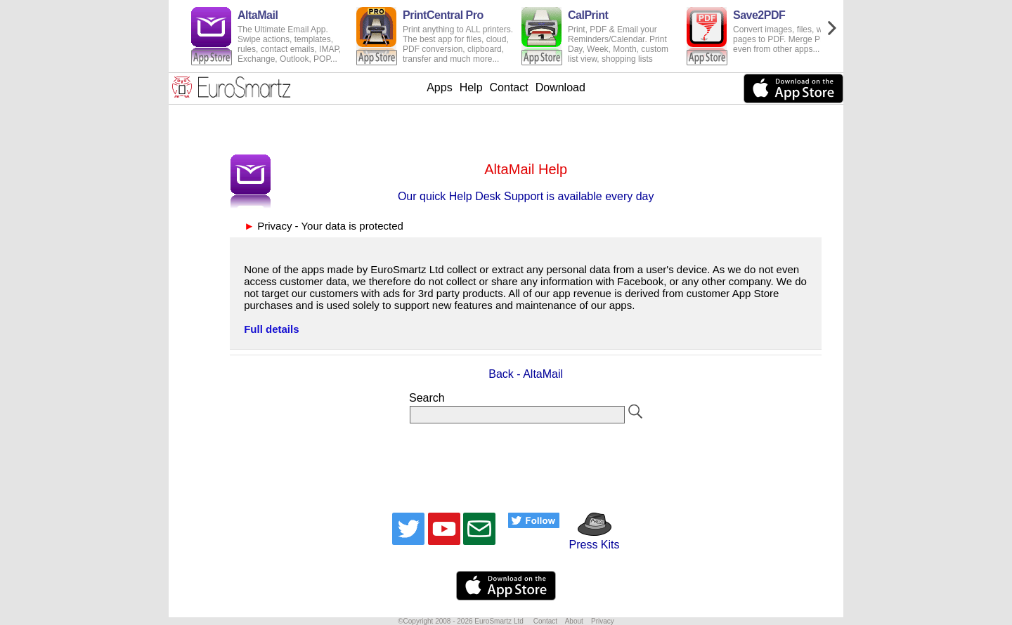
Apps (439, 87)
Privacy (602, 621)
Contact (509, 87)
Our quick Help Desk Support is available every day (526, 196)
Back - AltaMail (525, 374)
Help (471, 87)
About (574, 621)
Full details (271, 329)
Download (560, 87)
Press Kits (589, 538)
